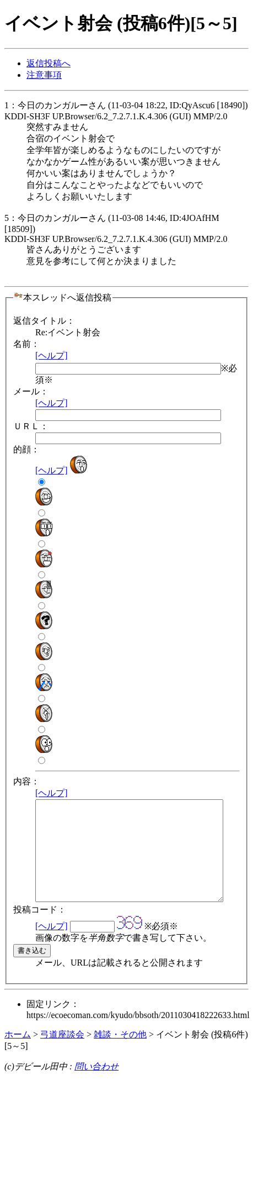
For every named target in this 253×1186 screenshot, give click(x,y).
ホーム (17, 1054)
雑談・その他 (120, 1054)
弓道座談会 (62, 1054)
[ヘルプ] (51, 355)
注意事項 (44, 75)
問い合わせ (96, 1086)
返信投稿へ (48, 63)
